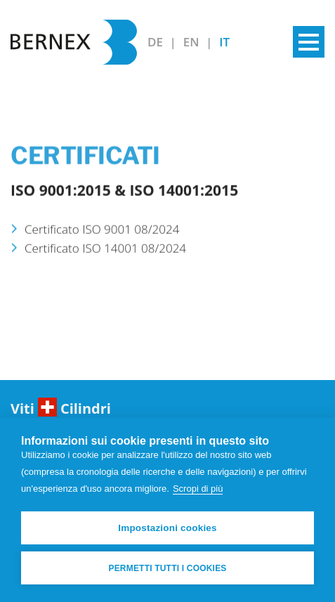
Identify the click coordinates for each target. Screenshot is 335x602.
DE (156, 42)
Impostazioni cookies (167, 528)
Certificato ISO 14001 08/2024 (105, 253)
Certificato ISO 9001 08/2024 (102, 234)
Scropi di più (198, 488)
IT (224, 42)
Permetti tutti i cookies (167, 568)
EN (192, 42)
